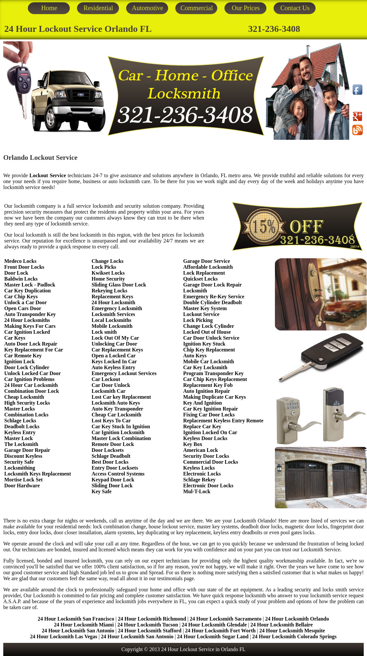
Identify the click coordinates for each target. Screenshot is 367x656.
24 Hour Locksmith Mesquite (292, 630)
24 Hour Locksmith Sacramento (225, 619)
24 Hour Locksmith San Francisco (76, 619)
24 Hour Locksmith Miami (84, 624)
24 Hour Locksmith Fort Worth (220, 630)
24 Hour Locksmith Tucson (147, 624)
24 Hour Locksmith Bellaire (281, 624)
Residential (98, 7)
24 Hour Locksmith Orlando (297, 619)
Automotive (147, 7)
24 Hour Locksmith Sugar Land (213, 636)
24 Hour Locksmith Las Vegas (63, 636)
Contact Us (294, 7)
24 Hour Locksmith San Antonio (78, 630)
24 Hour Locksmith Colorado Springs (294, 636)
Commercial (197, 7)
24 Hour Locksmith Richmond (152, 619)
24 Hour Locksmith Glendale (214, 624)
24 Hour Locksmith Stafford (150, 630)
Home (49, 7)
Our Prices (246, 7)
